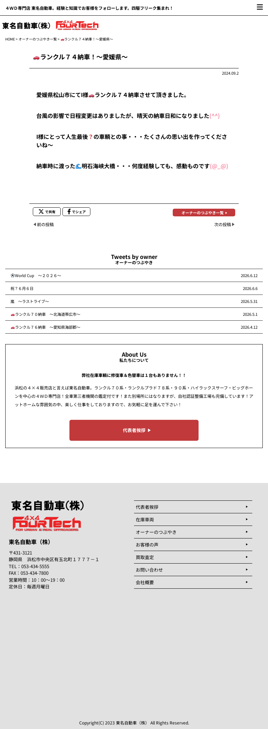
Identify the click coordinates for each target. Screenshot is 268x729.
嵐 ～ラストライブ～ (29, 301)
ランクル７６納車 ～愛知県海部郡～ (45, 327)
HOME (10, 39)
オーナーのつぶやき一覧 (37, 39)
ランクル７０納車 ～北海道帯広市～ (45, 314)
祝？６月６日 (23, 288)
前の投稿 (45, 224)
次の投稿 (222, 224)
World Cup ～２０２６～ (36, 275)
